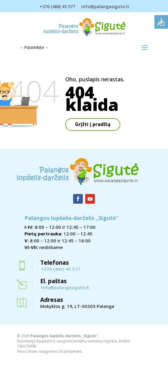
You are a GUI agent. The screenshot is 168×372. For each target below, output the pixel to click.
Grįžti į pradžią (93, 124)
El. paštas (53, 281)
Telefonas (54, 263)
